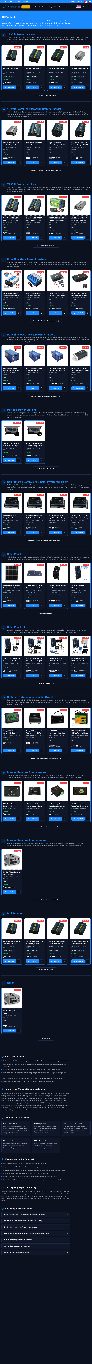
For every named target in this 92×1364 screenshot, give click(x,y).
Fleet (66, 7)
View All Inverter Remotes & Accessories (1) (46, 900)
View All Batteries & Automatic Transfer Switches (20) (46, 758)
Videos (61, 7)
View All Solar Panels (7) (46, 613)
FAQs (55, 7)
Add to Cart (9, 87)
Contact (73, 7)
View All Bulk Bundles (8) (46, 969)
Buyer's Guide (43, 7)
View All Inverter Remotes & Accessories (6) (46, 827)
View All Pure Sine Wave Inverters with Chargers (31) (46, 396)
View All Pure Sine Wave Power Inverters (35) (46, 321)
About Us (34, 7)
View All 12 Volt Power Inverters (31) (46, 95)
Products (26, 7)
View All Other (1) (46, 1038)
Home (3, 14)
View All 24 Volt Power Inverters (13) (46, 245)
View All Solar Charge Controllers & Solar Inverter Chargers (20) (46, 540)
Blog (50, 7)
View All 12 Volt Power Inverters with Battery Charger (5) (46, 170)
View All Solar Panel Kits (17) (46, 683)
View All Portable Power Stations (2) (46, 468)
